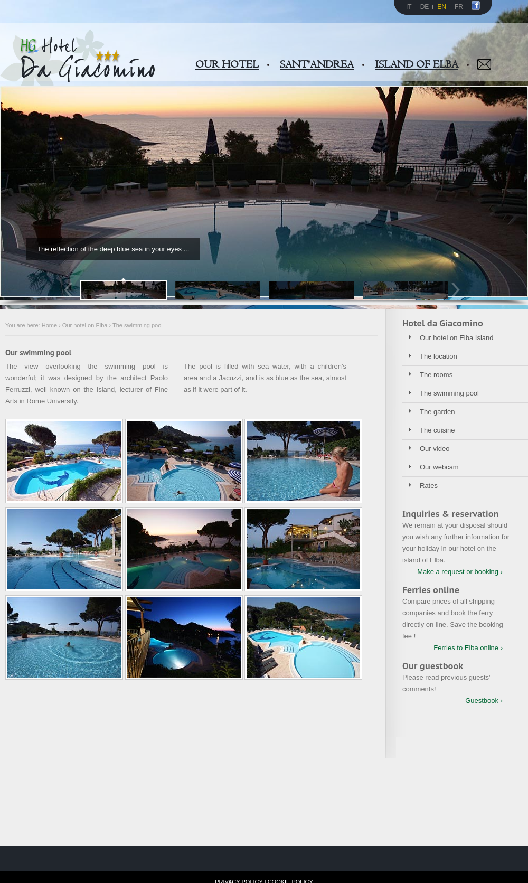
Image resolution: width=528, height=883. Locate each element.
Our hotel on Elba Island (456, 338)
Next (458, 289)
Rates (429, 486)
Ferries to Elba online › (468, 648)
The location (438, 356)
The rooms (436, 375)
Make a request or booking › (460, 572)
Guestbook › (484, 700)
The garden (437, 412)
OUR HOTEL (227, 64)
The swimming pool (449, 393)
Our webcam (439, 467)
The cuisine (437, 430)
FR (459, 7)
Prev (70, 289)
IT (409, 7)
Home (49, 325)
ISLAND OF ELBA (416, 64)
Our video (434, 449)
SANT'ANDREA (317, 64)
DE (424, 7)
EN (441, 7)
